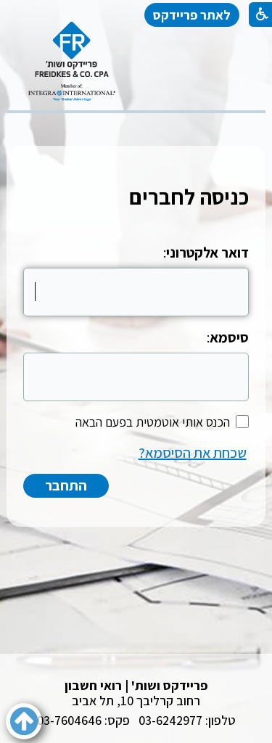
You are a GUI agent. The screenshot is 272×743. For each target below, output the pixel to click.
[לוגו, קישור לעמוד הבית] (71, 61)
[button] (24, 721)
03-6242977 (170, 720)
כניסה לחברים (189, 196)
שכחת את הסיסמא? (193, 452)
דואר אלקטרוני (207, 252)
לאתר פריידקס (192, 15)
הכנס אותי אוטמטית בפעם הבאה (152, 422)
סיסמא (229, 337)
